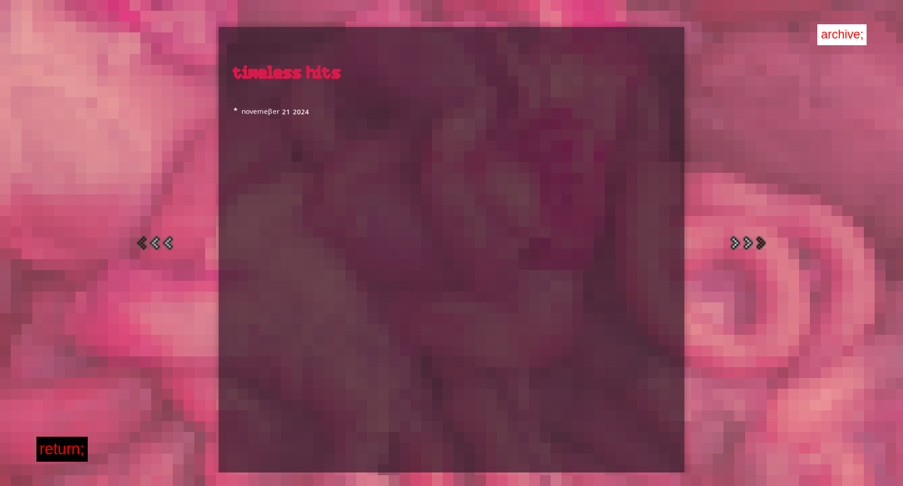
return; (62, 449)
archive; (842, 34)
